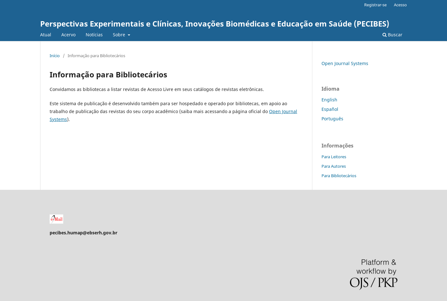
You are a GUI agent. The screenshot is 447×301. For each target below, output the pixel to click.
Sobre (119, 35)
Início (55, 55)
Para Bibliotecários (338, 175)
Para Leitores (333, 157)
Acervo (68, 35)
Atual (45, 35)
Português (332, 119)
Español (329, 109)
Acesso (400, 5)
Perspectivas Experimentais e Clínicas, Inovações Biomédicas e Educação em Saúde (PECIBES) (214, 23)
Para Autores (333, 166)
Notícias (94, 35)
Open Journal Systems (344, 63)
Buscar (392, 35)
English (329, 100)
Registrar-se (375, 5)
